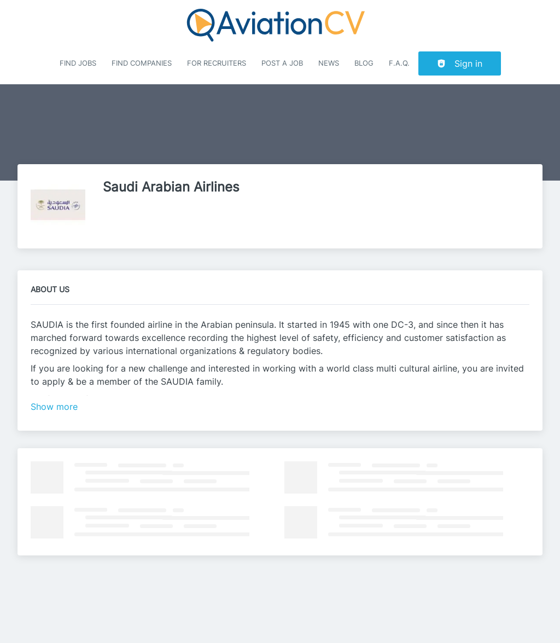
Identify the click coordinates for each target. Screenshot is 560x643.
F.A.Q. (399, 63)
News (328, 63)
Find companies (142, 63)
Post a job (282, 63)
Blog (364, 63)
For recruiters (216, 63)
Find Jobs (78, 63)
